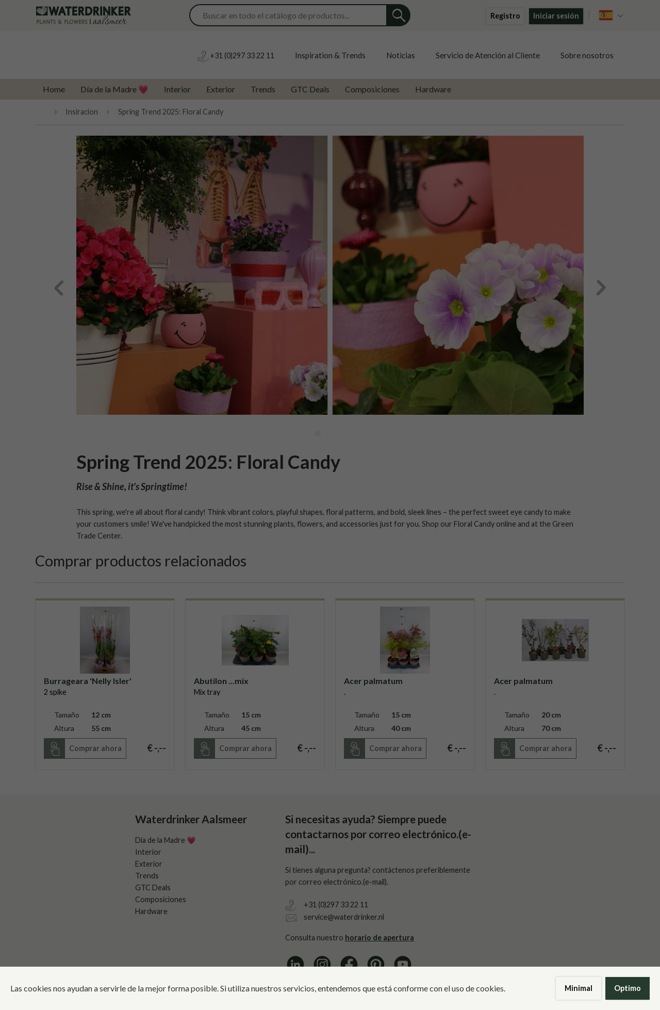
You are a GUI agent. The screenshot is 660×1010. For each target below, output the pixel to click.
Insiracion (81, 112)
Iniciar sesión (556, 15)
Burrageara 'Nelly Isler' (87, 681)
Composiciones (372, 89)
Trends (263, 89)
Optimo (627, 988)
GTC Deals (310, 89)
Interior (177, 89)
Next (604, 288)
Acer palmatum (373, 681)
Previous (56, 288)
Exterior (220, 89)
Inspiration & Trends (330, 55)
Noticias (400, 55)
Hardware (433, 89)
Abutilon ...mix (221, 681)
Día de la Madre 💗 (114, 89)
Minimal (578, 988)
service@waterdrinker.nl (344, 917)
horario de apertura (379, 937)
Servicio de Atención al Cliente (488, 55)
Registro (505, 15)
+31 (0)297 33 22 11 (336, 904)
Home (54, 89)
